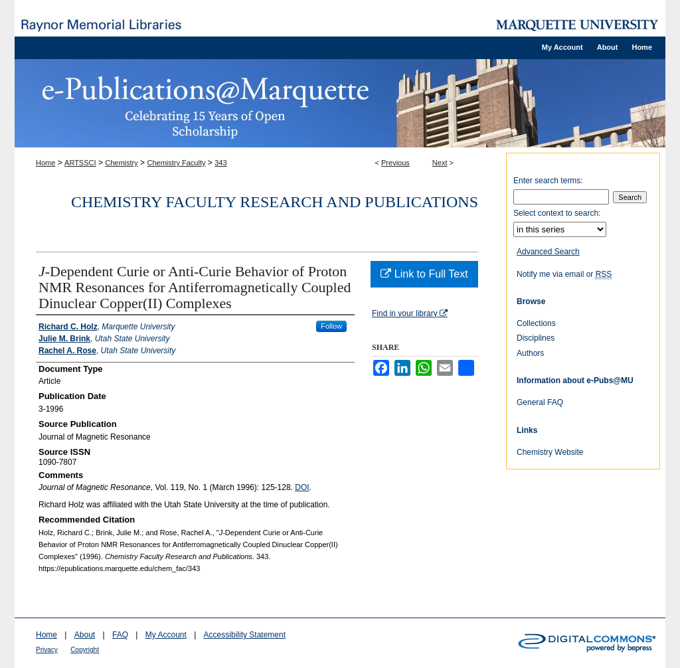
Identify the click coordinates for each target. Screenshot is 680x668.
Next (440, 163)
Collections (536, 323)
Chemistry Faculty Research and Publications (274, 201)
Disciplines (535, 338)
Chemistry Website (550, 452)
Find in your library (410, 313)
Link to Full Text (424, 274)
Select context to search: (556, 213)
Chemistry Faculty (176, 163)
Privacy (47, 649)
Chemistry (121, 163)
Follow (331, 326)
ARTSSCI (80, 163)
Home (45, 163)
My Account (166, 634)
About (84, 634)
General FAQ (540, 402)
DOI (302, 487)
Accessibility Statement (245, 634)
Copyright (84, 649)
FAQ (120, 634)
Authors (530, 353)
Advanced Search (548, 251)
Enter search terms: (548, 180)
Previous (395, 163)
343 (220, 163)
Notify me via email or (564, 274)
